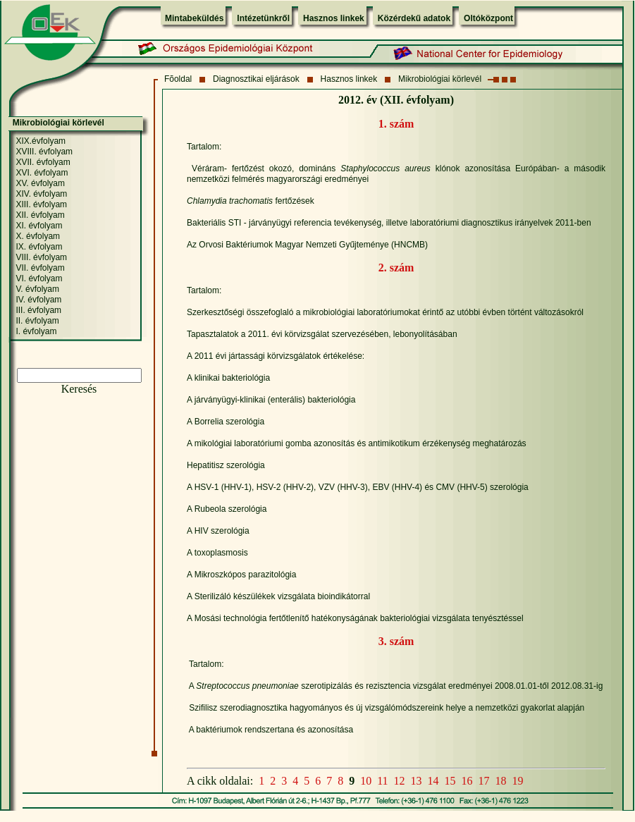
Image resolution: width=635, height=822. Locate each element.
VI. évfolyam (39, 278)
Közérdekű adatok (414, 18)
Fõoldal (178, 79)
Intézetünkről (263, 18)
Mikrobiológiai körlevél (439, 79)
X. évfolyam (38, 236)
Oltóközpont (488, 18)
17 (484, 781)
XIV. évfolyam (41, 194)
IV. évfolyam (38, 300)
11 (382, 781)
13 (416, 781)
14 (433, 781)
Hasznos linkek (333, 18)
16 (467, 781)
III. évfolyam (38, 310)
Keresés (79, 389)
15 (450, 781)
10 (365, 781)
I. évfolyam (36, 331)
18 (501, 781)
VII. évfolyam (40, 268)
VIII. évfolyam (41, 257)
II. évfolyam (37, 321)
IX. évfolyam (39, 247)
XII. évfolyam (40, 215)
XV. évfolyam (40, 183)
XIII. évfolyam (41, 204)
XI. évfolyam (39, 226)
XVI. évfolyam (42, 173)
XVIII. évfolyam (44, 152)
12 (399, 781)
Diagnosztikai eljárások (256, 79)
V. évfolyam (37, 289)
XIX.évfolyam (41, 141)
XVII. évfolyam (43, 162)
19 (518, 781)
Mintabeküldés (194, 18)
